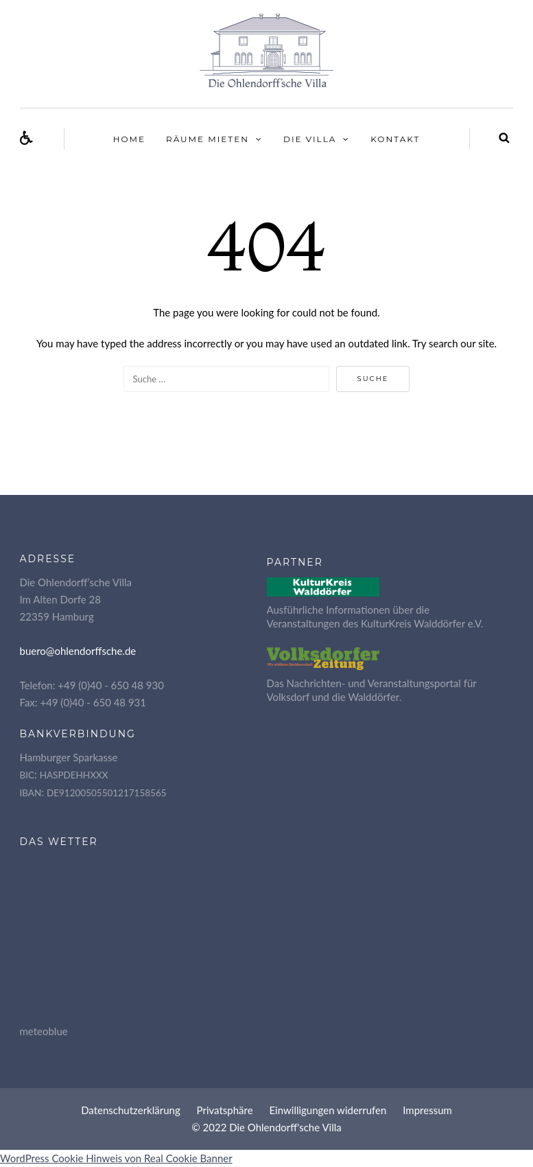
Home (129, 139)
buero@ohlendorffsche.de (78, 651)
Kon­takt (395, 139)
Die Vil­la (309, 139)
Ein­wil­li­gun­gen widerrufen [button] (327, 1110)
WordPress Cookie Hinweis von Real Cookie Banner (116, 1158)
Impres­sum (427, 1110)
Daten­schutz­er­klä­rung (130, 1110)
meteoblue (44, 1031)
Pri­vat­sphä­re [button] (225, 1110)
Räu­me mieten (207, 139)
